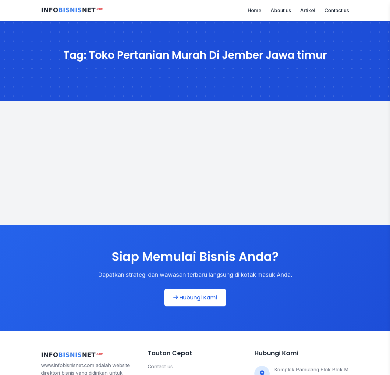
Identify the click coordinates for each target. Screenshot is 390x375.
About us (281, 10)
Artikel (307, 10)
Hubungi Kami (195, 297)
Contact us (336, 10)
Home (254, 10)
